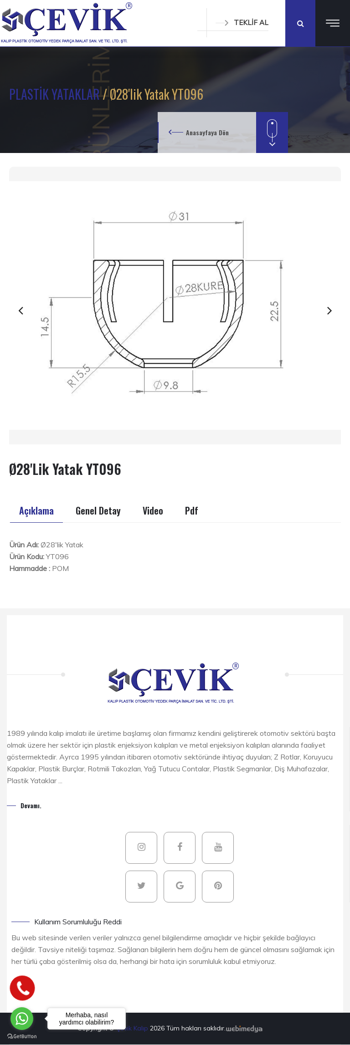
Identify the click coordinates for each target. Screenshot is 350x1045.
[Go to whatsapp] (21, 1018)
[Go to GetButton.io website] (21, 1036)
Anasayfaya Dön (207, 132)
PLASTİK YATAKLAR (56, 94)
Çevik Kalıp (133, 1028)
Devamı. (31, 805)
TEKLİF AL (242, 22)
